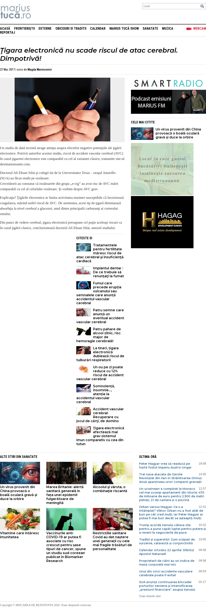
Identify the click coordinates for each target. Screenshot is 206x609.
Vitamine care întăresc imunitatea (19, 535)
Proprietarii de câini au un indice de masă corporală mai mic (166, 562)
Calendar (98, 28)
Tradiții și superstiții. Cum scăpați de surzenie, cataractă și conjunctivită (167, 541)
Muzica (167, 28)
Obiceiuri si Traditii (70, 28)
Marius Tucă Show (124, 28)
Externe (45, 28)
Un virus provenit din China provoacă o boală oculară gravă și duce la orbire (178, 133)
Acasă (5, 28)
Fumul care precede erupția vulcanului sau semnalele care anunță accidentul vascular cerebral (98, 293)
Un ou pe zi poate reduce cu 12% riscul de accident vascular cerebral (100, 373)
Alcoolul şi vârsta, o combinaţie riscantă (110, 489)
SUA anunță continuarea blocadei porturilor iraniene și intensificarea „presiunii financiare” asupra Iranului (167, 585)
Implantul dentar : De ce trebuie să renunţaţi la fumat (108, 272)
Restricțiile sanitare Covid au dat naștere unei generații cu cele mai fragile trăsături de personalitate (112, 541)
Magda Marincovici (40, 69)
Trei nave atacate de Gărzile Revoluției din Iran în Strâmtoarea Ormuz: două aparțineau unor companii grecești (170, 478)
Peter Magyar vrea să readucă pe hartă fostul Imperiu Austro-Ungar (165, 465)
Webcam (199, 28)
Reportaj (7, 32)
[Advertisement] (35, 263)
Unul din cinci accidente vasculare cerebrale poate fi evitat (165, 573)
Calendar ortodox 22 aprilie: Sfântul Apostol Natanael (166, 552)
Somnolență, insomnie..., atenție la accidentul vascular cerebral (95, 394)
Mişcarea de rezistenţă (38, 12)
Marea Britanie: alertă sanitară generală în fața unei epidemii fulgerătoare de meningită (65, 495)
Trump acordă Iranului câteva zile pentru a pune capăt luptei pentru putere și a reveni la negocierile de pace (172, 528)
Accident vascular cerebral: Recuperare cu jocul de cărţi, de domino (100, 415)
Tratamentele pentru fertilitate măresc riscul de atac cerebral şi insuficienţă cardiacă (100, 253)
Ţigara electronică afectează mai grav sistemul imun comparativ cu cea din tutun (100, 436)
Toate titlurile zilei (150, 596)
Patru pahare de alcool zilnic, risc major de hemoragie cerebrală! (98, 335)
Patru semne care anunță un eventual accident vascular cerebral (100, 316)
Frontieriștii (24, 28)
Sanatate (150, 28)
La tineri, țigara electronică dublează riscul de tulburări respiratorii (100, 354)
